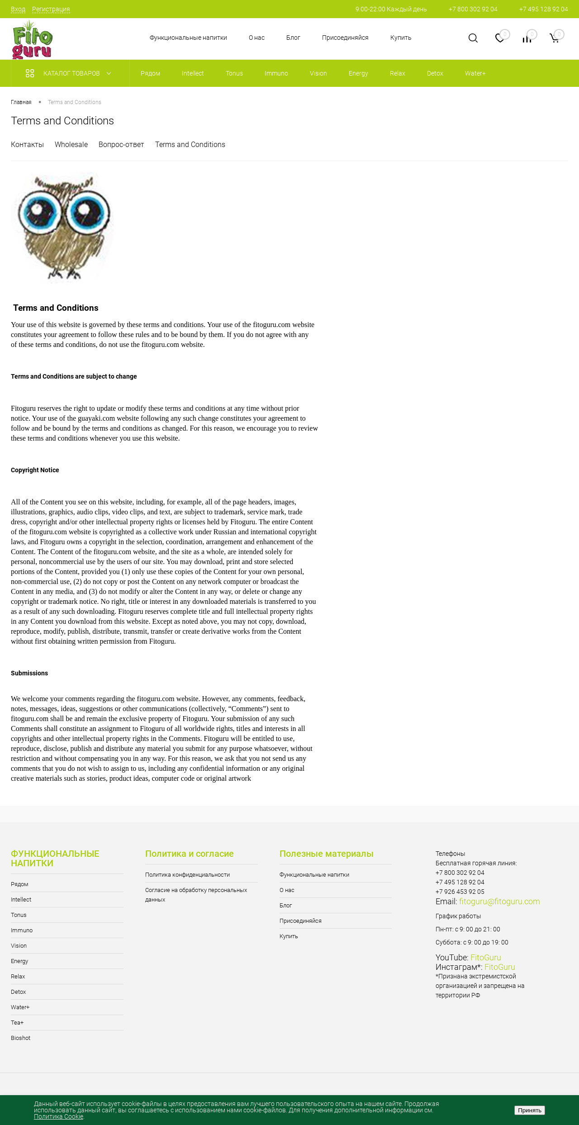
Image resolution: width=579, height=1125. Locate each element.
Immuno (22, 930)
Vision (19, 945)
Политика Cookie (58, 1116)
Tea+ (17, 1022)
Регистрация (51, 9)
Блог (293, 37)
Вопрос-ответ (121, 144)
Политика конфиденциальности (187, 874)
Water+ (20, 1007)
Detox (18, 991)
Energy (19, 961)
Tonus (19, 914)
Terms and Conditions (190, 144)
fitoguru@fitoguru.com (499, 901)
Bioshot (20, 1038)
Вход (18, 9)
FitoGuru (485, 957)
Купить (401, 37)
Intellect (21, 899)
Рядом (19, 884)
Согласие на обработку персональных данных (196, 895)
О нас (257, 37)
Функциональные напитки (188, 37)
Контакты (27, 144)
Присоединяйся (345, 37)
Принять (529, 1110)
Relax (18, 976)
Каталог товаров (70, 73)
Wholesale (71, 144)
